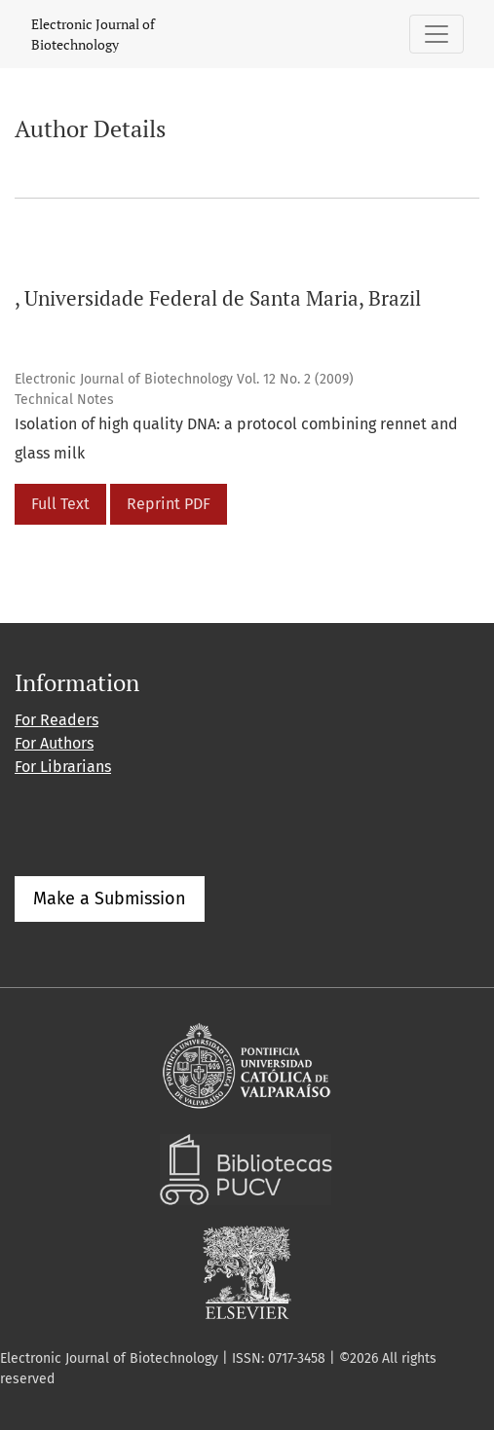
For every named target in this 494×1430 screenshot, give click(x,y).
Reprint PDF (168, 504)
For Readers (56, 720)
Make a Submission (109, 898)
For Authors (54, 743)
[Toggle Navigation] (436, 34)
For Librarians (63, 766)
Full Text (60, 504)
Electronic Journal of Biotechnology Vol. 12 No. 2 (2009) (184, 379)
